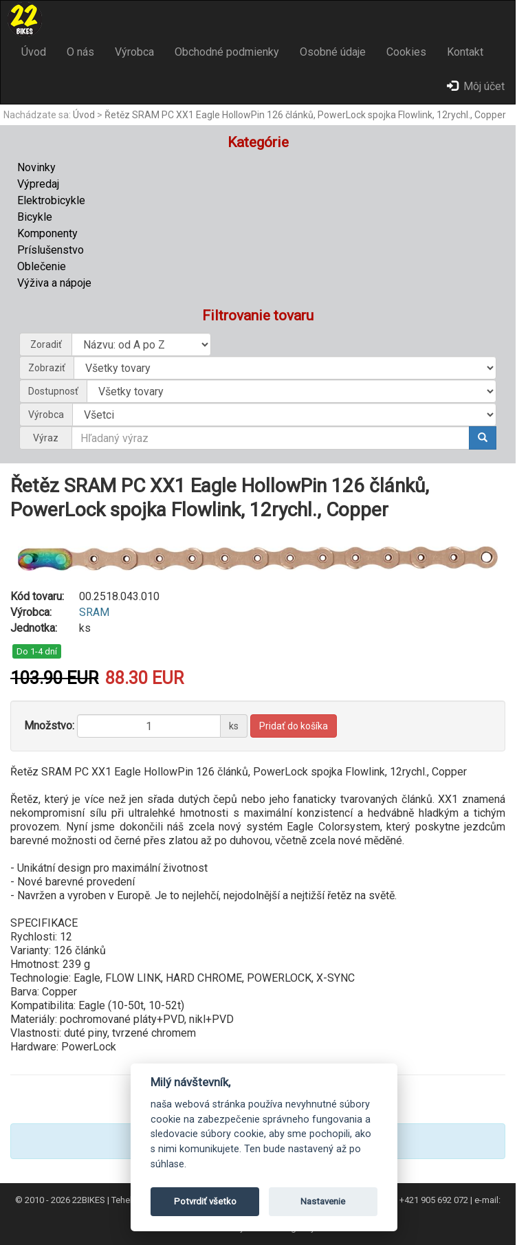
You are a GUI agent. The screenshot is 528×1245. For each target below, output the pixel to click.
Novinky (36, 167)
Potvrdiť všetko (205, 1201)
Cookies (406, 51)
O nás (80, 51)
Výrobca (134, 51)
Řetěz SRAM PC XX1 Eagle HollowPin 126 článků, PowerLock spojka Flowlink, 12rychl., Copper (305, 114)
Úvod (33, 51)
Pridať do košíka (293, 725)
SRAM (94, 612)
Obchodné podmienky (227, 51)
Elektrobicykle (51, 200)
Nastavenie (322, 1201)
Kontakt (465, 51)
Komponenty (47, 233)
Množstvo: (49, 725)
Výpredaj (38, 183)
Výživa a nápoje (54, 282)
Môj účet (476, 86)
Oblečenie (41, 266)
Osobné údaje (333, 51)
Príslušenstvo (50, 249)
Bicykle (34, 216)
